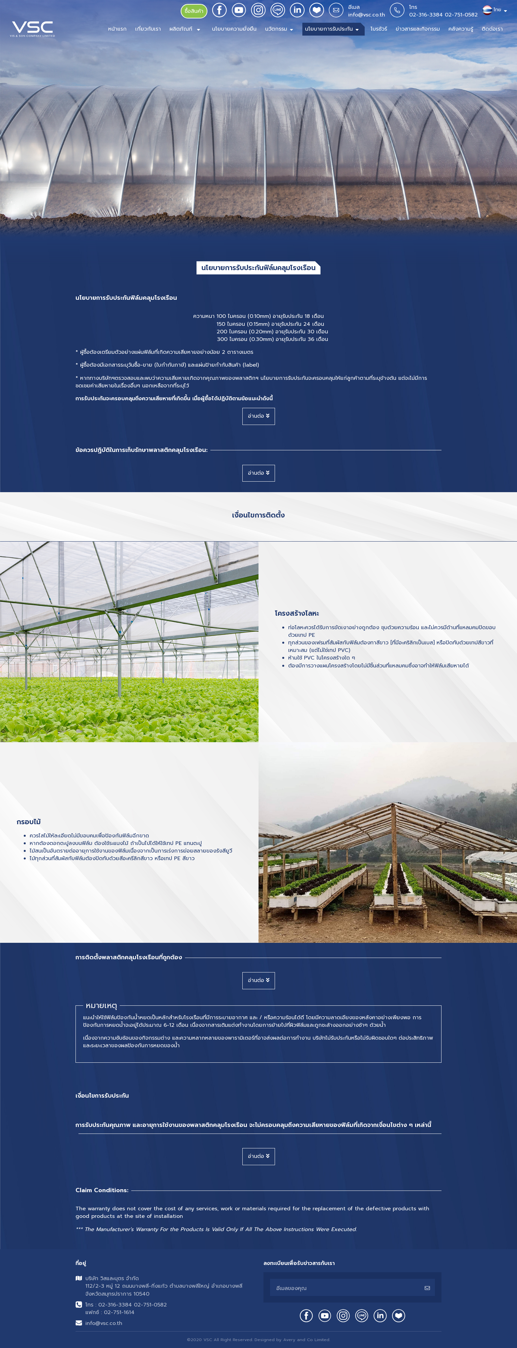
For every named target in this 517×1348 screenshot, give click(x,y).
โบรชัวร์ (379, 29)
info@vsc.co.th (366, 15)
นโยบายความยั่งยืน (234, 29)
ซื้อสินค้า (194, 11)
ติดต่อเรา (492, 29)
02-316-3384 (426, 15)
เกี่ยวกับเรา (148, 29)
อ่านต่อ (258, 416)
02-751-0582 (461, 15)
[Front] (32, 29)
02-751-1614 (119, 1312)
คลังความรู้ (460, 29)
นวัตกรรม (276, 29)
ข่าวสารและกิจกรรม (418, 29)
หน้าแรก (117, 29)
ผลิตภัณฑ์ (181, 29)
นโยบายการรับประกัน (329, 29)
